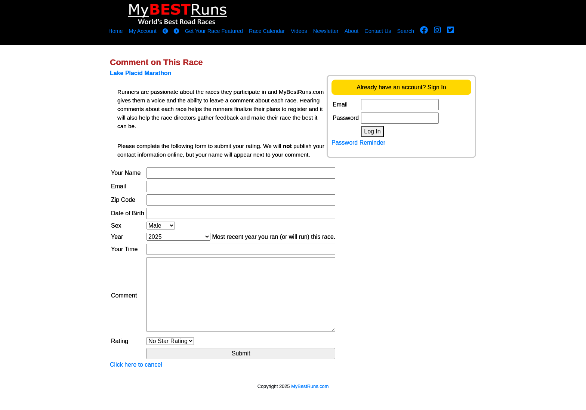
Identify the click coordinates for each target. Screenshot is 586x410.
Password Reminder (358, 142)
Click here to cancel (136, 364)
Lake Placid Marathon (141, 73)
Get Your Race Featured (214, 31)
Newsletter (326, 31)
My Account (142, 31)
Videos (299, 31)
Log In (372, 131)
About (352, 31)
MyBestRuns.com (310, 386)
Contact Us (377, 31)
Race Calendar (267, 31)
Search (405, 31)
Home (115, 31)
